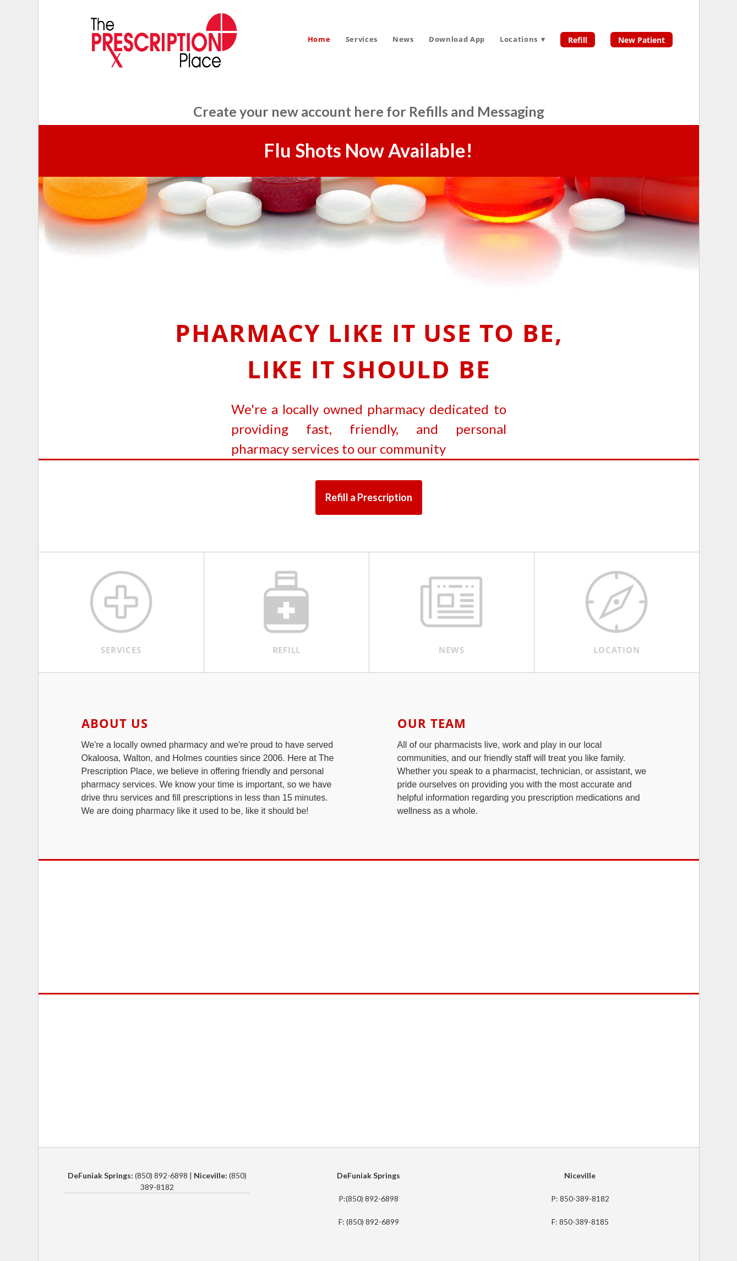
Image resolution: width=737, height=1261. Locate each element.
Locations (522, 39)
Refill (577, 40)
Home (319, 39)
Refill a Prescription (368, 497)
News (403, 39)
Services (362, 39)
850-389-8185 (584, 1221)
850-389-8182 (584, 1198)
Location (616, 650)
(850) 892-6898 (372, 1198)
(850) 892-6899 (372, 1221)
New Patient (641, 40)
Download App (457, 39)
